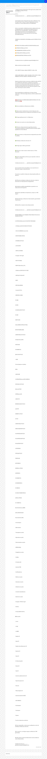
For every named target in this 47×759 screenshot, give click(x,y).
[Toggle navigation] (46, 1)
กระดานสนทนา (9, 4)
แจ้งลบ (16, 13)
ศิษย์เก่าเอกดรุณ (15, 4)
